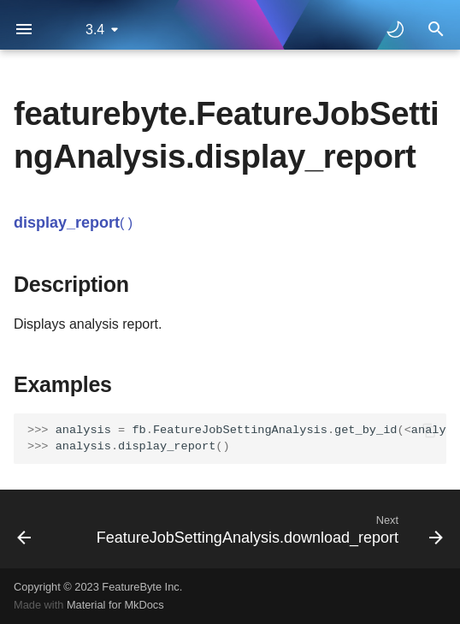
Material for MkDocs (115, 604)
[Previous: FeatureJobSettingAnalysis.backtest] (23, 529)
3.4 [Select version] (95, 29)
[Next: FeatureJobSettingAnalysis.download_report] (268, 529)
